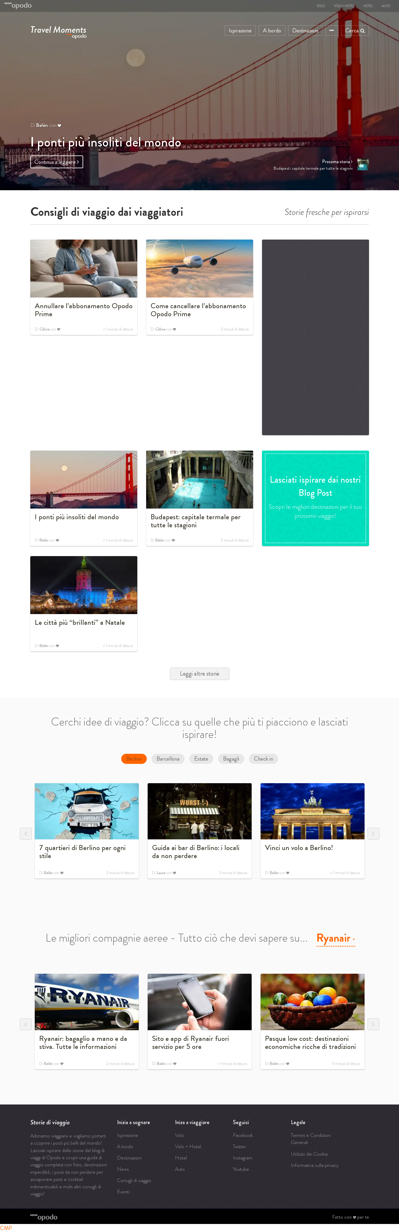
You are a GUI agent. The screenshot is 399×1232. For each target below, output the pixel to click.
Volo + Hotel (344, 6)
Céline (45, 330)
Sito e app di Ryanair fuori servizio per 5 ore (190, 1042)
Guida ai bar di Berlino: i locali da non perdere (195, 851)
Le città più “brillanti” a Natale (80, 622)
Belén (42, 125)
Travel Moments (58, 28)
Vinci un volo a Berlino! (299, 847)
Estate (201, 759)
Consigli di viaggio (134, 1180)
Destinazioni (305, 30)
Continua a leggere (56, 162)
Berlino (134, 759)
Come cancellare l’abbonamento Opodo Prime (198, 310)
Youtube (241, 1169)
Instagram (243, 1157)
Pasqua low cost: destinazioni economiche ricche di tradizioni (310, 1042)
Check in (263, 759)
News (123, 1169)
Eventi (123, 1191)
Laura (161, 874)
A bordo (272, 30)
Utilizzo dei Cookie (309, 1153)
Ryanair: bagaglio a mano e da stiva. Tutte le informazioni (83, 1042)
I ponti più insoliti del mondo (105, 142)
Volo (321, 6)
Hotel (368, 6)
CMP (6, 1228)
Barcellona (168, 759)
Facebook (243, 1135)
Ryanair (335, 938)
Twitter (239, 1146)
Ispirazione (240, 30)
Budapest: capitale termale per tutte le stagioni (196, 521)
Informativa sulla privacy (315, 1165)
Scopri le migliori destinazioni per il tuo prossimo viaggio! (315, 512)
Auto (386, 6)
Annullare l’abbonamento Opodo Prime (84, 310)
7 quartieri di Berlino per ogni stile (82, 851)
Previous (26, 834)
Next (373, 834)
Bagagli (231, 759)
